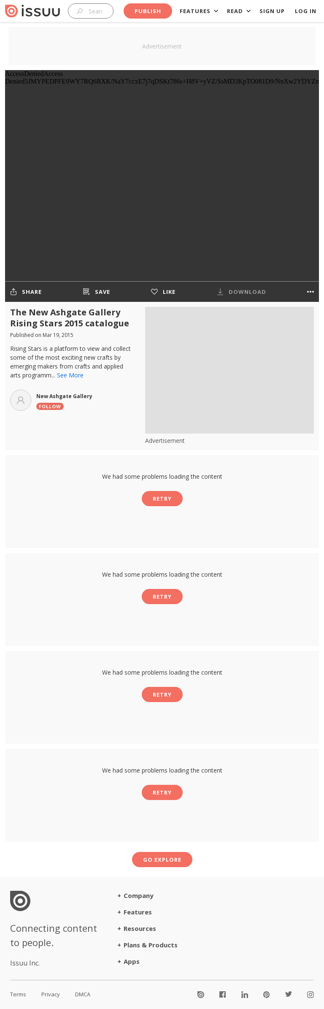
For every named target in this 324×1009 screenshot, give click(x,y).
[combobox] (90, 11)
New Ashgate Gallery (64, 396)
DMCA (82, 994)
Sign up (272, 11)
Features (195, 11)
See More (70, 375)
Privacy (50, 994)
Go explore (162, 859)
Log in (305, 11)
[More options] (310, 292)
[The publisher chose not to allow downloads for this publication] (241, 292)
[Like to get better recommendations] (163, 292)
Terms (18, 994)
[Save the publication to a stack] (96, 292)
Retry (162, 498)
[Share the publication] (26, 292)
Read (235, 11)
